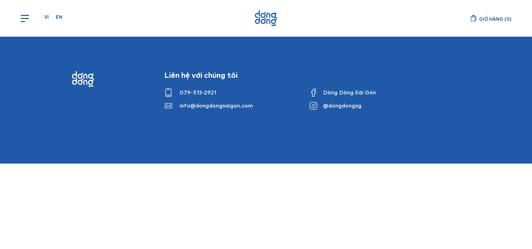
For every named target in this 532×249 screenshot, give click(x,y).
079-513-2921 (198, 92)
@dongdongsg (342, 105)
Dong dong (83, 79)
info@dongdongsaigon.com (216, 105)
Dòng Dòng (266, 18)
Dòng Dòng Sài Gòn (349, 92)
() (495, 19)
